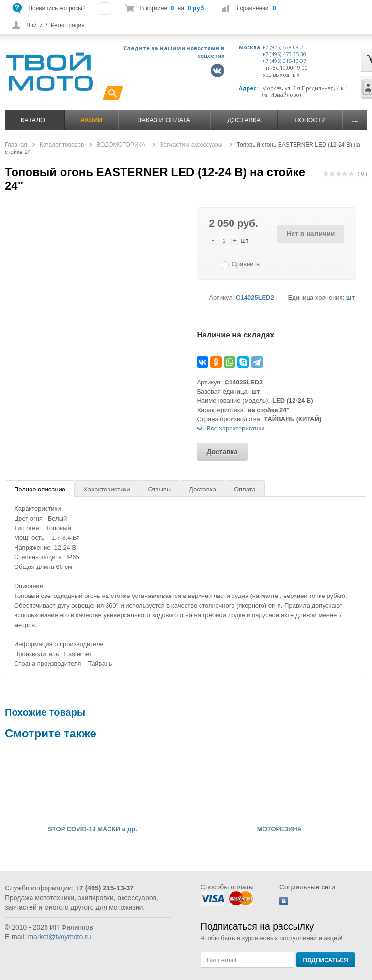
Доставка (244, 119)
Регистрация (68, 25)
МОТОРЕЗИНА (279, 829)
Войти (34, 25)
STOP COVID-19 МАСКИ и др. (92, 829)
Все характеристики (235, 428)
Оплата (245, 489)
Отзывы (159, 489)
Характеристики (106, 489)
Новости (310, 119)
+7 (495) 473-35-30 (284, 54)
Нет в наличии (310, 234)
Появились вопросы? (56, 8)
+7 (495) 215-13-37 (284, 61)
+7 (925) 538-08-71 (284, 47)
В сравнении (251, 8)
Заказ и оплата (164, 119)
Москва (249, 47)
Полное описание (39, 489)
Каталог (34, 119)
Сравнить (246, 264)
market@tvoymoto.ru (59, 937)
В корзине (153, 8)
